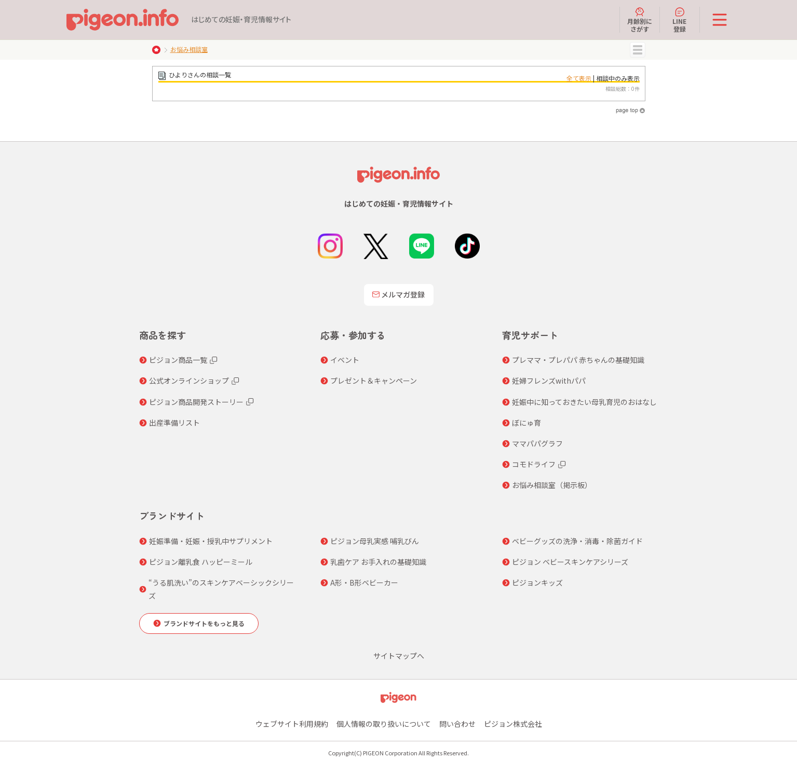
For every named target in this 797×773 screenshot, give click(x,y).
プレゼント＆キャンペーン (373, 380)
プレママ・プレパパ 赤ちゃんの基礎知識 (578, 360)
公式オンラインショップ (189, 380)
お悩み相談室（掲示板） (552, 485)
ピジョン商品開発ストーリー (196, 402)
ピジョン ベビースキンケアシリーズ (570, 562)
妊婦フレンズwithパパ (549, 380)
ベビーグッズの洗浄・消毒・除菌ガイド (577, 541)
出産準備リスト (174, 422)
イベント (344, 360)
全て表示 (578, 78)
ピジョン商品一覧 (178, 360)
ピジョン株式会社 (513, 723)
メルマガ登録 (398, 294)
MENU (637, 50)
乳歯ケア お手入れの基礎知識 (378, 562)
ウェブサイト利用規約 (291, 723)
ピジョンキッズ (537, 582)
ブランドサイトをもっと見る (204, 623)
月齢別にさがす (639, 20)
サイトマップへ (398, 655)
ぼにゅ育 (526, 422)
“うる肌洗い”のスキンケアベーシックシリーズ (221, 589)
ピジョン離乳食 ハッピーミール (200, 562)
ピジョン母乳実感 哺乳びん (374, 541)
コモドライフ (534, 464)
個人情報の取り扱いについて (383, 723)
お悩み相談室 (189, 49)
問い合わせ (457, 723)
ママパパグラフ (537, 443)
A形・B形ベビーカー (364, 582)
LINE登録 (679, 20)
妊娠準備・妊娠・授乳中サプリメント (211, 541)
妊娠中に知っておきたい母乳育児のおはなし (584, 402)
